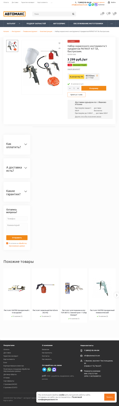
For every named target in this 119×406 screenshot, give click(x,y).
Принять (109, 397)
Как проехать (47, 353)
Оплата (6, 349)
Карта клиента (9, 359)
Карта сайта (8, 400)
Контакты (45, 356)
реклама (45, 379)
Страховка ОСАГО (10, 387)
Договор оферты (10, 374)
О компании (47, 345)
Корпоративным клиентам (13, 366)
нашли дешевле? (74, 69)
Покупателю (9, 345)
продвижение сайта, (67, 376)
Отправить (17, 238)
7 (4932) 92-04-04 (91, 350)
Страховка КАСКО (10, 384)
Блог (5, 362)
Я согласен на (18, 244)
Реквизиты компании (92, 371)
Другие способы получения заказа (88, 116)
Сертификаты (8, 381)
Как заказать (47, 359)
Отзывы (6, 378)
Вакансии (45, 349)
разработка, (55, 376)
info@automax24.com (92, 356)
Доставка (7, 353)
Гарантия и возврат (10, 356)
